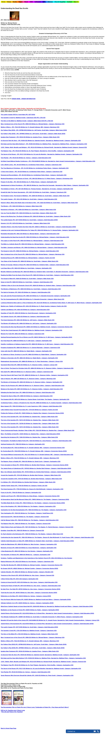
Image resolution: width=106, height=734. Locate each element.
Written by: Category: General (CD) (33, 530)
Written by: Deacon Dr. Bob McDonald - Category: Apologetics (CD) (42, 489)
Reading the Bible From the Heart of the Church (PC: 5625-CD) (20, 275)
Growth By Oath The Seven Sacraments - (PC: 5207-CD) (18, 192)
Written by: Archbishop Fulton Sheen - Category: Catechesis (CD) (41, 164)
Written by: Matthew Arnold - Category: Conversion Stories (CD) (52, 327)
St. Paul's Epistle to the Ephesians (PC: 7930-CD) (16, 534)
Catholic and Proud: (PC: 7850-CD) (11, 496)
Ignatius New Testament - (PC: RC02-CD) (13, 137)
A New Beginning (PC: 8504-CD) (11, 551)
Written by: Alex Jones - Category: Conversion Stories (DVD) (41, 589)
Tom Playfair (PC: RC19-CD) (9, 672)
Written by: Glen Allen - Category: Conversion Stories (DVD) (38, 592)
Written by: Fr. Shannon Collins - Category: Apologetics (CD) (49, 375)
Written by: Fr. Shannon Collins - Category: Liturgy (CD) (40, 365)
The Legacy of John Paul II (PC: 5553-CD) (13, 240)
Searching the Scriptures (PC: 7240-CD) (13, 437)
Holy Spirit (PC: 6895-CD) (9, 371)
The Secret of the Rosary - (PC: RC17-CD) (13, 154)
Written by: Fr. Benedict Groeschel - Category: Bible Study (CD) (44, 299)
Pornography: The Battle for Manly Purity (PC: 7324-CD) (18, 440)
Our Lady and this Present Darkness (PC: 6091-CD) (16, 296)
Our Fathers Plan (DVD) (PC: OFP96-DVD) (13, 644)
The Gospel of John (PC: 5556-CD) (11, 251)
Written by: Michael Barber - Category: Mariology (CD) (48, 254)
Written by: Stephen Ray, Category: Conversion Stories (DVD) (45, 413)
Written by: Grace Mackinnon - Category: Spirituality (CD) (38, 547)
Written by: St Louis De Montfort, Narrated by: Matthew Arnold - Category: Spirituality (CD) (53, 668)
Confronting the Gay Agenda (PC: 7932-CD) (14, 537)
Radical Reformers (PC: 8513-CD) (11, 561)
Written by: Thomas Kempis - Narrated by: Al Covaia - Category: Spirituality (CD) (48, 189)
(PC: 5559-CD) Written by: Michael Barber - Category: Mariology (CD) (43, 124)
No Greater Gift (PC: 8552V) (9, 568)
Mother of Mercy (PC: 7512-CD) (10, 458)
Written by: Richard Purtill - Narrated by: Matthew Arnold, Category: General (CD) (62, 147)
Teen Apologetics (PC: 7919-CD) (11, 513)
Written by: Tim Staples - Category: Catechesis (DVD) (52, 499)
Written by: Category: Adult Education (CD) (37, 292)
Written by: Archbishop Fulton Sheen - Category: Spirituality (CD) (49, 168)
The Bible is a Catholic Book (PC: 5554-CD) (14, 244)
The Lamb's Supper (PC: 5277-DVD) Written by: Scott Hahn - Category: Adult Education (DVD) (29, 627)
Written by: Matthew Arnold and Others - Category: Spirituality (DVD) (50, 599)
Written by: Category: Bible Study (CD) (30, 206)
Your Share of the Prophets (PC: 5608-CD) (14, 261)
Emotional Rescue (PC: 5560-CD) (11, 258)
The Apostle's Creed (7, 117)
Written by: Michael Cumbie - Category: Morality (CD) (37, 572)
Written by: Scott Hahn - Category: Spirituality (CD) (36, 268)
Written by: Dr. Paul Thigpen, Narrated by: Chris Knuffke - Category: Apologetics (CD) (48, 151)
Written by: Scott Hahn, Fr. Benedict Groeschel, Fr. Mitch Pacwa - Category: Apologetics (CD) (54, 617)
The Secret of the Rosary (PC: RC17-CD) (13, 668)
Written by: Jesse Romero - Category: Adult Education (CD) (53, 440)
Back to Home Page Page (8, 728)
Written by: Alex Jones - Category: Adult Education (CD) (40, 582)
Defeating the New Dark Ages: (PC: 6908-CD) (14, 392)
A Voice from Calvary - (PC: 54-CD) (11, 171)
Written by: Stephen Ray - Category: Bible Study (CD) (42, 420)
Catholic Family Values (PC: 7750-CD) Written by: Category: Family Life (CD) (24, 485)
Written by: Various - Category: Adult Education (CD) (35, 157)
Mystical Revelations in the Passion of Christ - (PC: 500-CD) (19, 178)
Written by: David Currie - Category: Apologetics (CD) (44, 461)
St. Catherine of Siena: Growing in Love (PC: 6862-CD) (17, 354)
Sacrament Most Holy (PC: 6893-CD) (12, 365)
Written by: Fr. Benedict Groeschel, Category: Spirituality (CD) (51, 296)
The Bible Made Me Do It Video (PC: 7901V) (14, 503)
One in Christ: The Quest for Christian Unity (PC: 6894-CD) (19, 368)
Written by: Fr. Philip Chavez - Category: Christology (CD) (55, 178)
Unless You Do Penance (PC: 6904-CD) (13, 385)
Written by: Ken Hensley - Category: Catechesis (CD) (37, 561)
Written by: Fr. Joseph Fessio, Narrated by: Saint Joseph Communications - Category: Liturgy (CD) (69, 620)
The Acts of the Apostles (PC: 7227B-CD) (13, 423)
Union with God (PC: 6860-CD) (10, 351)
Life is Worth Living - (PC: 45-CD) (11, 164)
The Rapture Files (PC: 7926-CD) (11, 523)
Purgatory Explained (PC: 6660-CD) (12, 347)
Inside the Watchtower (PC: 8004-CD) (12, 544)
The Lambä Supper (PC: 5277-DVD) (12, 220)
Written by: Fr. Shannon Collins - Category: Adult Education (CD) (44, 385)
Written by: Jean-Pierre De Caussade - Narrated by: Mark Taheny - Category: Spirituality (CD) (60, 185)
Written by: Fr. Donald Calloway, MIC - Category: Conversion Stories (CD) (42, 447)
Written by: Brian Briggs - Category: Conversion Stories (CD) (40, 496)
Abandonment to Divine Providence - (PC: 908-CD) (16, 185)
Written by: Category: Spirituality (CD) (33, 444)
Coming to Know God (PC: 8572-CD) (12, 582)
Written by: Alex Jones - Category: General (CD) (39, 575)
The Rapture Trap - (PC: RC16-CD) (11, 151)
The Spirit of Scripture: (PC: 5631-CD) (12, 292)
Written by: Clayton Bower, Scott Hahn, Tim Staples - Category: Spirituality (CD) (45, 399)
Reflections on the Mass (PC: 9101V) (12, 596)
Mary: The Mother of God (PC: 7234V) (12, 434)
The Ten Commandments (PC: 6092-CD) (13, 299)
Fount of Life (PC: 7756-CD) (9, 492)
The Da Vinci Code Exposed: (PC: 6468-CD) (14, 330)
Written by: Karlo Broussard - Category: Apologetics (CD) (38, 313)
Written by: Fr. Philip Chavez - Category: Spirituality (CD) (39, 182)
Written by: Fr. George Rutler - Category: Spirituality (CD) (60, 230)
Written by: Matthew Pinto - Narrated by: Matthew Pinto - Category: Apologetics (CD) (61, 144)
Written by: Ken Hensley (64, 558)
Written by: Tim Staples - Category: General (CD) (34, 516)
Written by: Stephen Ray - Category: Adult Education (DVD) (42, 434)
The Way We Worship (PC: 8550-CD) (12, 565)
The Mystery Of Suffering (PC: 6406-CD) (13, 323)
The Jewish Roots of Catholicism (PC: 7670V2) (15, 468)
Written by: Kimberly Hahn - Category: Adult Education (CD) (50, 264)
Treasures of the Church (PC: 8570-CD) (13, 575)
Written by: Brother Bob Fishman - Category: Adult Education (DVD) (50, 468)
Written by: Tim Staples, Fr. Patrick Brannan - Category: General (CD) (52, 527)
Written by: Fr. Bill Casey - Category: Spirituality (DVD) (55, 337)
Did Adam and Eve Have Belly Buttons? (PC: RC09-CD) (18, 658)
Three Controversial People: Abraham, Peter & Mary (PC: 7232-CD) (21, 430)
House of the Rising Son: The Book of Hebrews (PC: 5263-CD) (20, 216)
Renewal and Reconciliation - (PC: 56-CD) (13, 175)
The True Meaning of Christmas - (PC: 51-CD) (15, 168)
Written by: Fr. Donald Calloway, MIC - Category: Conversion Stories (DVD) (44, 451)
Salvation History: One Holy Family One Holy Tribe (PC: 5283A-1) (21, 226)
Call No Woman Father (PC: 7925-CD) (12, 520)
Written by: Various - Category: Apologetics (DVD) (38, 603)
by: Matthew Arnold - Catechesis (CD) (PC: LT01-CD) (29, 117)
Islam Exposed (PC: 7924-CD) (10, 516)
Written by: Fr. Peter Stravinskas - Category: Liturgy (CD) (45, 361)
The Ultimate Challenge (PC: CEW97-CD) (13, 617)
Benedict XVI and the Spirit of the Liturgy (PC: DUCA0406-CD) (20, 620)
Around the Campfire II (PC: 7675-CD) (12, 478)
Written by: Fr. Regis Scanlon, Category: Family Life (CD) (49, 306)
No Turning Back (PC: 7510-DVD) (11, 451)
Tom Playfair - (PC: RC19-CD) (10, 157)
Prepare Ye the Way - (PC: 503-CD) (11, 182)
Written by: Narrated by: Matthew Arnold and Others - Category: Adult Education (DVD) (66, 606)
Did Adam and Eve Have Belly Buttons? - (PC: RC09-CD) (18, 144)
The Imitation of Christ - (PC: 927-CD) (12, 189)
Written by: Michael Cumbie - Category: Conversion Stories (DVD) (38, 568)
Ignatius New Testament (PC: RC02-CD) (13, 651)
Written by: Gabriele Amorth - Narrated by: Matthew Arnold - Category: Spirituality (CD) (54, 140)
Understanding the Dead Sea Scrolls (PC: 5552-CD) (16, 237)
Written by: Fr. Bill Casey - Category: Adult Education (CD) (55, 344)
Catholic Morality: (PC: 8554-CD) (11, 572)
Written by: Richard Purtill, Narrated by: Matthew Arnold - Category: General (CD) (61, 661)
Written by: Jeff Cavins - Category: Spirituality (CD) (41, 323)
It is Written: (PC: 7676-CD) (9, 482)
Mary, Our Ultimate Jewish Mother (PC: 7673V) (15, 472)
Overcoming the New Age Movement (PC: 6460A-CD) (17, 327)
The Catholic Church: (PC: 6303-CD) (12, 316)
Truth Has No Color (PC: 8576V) (10, 592)
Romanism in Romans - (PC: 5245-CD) (12, 209)
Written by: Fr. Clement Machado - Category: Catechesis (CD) (41, 347)
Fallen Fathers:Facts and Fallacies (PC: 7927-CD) (16, 527)
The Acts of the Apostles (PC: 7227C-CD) (13, 427)
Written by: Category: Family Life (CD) (46, 409)
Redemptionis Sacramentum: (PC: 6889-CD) (14, 361)
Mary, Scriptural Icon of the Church (11, 124)
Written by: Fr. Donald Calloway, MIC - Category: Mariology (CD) (39, 458)
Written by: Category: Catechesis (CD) (32, 333)
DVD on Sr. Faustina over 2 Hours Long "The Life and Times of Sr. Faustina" (13, 711)
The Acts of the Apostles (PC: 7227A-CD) (13, 420)
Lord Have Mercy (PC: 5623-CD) (11, 268)
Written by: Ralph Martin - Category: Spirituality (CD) (36, 351)
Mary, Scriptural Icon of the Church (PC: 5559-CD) (16, 254)
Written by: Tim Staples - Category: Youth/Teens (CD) (37, 513)
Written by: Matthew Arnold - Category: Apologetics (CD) (45, 330)
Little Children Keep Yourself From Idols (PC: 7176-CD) (18, 409)
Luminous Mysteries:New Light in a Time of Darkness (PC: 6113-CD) (22, 302)
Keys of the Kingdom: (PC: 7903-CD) (12, 506)
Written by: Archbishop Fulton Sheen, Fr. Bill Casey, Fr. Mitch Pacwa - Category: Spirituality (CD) (72, 302)
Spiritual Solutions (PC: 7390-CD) (11, 444)
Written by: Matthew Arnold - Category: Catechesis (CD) (39, 630)
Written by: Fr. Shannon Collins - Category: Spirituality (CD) (44, 382)
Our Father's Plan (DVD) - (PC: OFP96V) (13, 133)
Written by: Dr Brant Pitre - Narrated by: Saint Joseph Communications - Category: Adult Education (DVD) (61, 613)
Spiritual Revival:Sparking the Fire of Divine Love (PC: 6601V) (20, 337)
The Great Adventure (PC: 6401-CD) (12, 320)
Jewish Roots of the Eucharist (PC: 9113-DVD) (15, 613)
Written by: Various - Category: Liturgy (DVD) (37, 596)
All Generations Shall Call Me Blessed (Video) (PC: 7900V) (18, 499)
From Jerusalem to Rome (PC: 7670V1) (13, 465)
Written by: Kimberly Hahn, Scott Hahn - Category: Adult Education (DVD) (51, 541)
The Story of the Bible (7, 121)
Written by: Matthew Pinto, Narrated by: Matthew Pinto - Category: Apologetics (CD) (60, 658)
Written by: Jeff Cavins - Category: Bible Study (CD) (38, 320)
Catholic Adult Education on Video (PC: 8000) (15, 541)
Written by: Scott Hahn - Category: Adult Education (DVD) (40, 220)
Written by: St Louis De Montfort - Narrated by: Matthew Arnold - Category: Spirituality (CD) (54, 154)
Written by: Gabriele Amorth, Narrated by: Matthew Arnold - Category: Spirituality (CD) (53, 654)
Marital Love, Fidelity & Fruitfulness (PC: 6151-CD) (16, 306)
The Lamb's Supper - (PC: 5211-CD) (12, 199)
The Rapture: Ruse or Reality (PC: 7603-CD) (14, 461)
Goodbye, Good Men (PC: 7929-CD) (12, 530)
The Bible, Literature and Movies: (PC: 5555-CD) (15, 247)
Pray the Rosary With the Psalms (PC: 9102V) (15, 599)
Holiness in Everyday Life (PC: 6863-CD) (13, 358)
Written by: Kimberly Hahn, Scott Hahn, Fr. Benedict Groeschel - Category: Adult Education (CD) (59, 271)
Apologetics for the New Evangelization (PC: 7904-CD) (17, 510)
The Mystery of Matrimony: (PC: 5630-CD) (13, 289)
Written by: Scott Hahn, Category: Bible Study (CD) (40, 213)
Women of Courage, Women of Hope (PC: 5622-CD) (16, 264)
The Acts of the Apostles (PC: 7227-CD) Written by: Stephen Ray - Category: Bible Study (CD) (29, 416)
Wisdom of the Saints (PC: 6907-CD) (12, 389)
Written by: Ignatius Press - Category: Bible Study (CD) (43, 137)
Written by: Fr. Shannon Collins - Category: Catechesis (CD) (55, 368)
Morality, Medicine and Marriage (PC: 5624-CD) (15, 271)
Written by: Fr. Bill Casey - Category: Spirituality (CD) (35, 340)
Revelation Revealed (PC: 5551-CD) (12, 233)
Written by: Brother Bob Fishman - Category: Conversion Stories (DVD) (46, 465)
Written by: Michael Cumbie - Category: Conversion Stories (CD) (42, 565)
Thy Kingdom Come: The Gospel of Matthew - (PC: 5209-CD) (19, 195)
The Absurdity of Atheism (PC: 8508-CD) (13, 554)
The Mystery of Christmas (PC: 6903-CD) (13, 382)
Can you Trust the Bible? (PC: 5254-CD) (13, 213)
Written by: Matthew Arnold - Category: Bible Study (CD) (40, 634)
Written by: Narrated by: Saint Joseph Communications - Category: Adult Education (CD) (68, 161)
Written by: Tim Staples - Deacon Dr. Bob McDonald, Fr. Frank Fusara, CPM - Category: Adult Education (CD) (61, 537)
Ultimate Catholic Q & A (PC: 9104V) (12, 603)
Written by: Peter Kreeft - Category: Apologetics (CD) (57, 675)
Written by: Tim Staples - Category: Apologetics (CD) (39, 506)
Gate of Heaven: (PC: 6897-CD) (10, 378)
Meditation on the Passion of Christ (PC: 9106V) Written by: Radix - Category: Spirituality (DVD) (30, 610)
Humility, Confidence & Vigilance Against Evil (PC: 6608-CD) (19, 344)
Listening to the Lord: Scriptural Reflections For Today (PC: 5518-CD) (22, 230)
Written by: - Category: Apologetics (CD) (38, 554)
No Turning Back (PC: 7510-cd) (10, 447)
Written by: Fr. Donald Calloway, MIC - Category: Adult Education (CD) (52, 454)
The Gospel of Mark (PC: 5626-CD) (11, 278)
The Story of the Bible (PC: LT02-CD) (12, 634)
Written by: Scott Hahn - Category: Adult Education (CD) (40, 199)
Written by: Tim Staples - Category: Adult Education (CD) (41, 520)
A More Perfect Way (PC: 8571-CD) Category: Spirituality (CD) (19, 579)
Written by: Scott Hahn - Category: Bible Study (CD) (53, 195)
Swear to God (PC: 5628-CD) (9, 282)
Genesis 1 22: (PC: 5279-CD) (9, 223)
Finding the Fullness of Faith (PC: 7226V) (13, 413)
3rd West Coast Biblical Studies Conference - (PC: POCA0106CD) (21, 161)
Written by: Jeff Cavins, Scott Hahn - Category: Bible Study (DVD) (45, 133)
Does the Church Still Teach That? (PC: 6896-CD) (16, 375)
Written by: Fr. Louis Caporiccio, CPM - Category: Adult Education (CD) (40, 406)
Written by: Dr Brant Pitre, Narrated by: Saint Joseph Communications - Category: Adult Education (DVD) (61, 623)
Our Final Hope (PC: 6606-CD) (10, 340)
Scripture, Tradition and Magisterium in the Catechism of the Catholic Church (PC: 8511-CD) (29, 558)
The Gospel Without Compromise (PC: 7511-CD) (16, 454)
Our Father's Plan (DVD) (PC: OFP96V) (12, 648)
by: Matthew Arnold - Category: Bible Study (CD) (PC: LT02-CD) (33, 121)
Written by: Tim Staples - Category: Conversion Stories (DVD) (46, 503)
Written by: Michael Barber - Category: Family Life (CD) (38, 258)
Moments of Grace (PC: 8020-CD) (11, 547)
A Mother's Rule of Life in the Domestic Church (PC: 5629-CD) (20, 285)
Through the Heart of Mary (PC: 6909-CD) (13, 396)
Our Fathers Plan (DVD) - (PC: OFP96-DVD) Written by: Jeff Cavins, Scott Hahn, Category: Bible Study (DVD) (34, 130)
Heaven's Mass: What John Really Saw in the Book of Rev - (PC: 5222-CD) (23, 202)
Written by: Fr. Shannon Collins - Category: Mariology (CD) (38, 378)
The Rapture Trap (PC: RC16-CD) (11, 665)
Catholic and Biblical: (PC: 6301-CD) (12, 309)
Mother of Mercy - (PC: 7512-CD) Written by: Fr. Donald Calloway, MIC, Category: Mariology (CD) (30, 127)
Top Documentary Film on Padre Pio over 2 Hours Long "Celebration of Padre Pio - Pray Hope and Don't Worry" (35, 707)
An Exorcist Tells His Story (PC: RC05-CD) (14, 654)
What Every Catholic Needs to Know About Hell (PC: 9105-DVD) (20, 606)
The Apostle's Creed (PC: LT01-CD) (11, 630)
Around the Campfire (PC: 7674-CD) (12, 475)
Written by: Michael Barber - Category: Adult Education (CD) (41, 233)
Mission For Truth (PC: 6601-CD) (11, 333)
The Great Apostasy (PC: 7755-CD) (11, 489)
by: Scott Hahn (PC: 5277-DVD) (25, 114)
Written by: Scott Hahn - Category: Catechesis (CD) (50, 192)
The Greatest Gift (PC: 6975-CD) (11, 399)
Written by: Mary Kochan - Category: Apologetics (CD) (40, 544)
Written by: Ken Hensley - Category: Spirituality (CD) (37, 551)
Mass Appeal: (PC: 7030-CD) (9, 406)
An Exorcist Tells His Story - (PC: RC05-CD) (14, 140)
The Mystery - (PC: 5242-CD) (9, 206)
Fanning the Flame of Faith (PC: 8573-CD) (13, 585)
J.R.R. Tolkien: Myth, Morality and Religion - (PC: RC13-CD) (19, 147)
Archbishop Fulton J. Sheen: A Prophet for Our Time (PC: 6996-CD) (21, 402)
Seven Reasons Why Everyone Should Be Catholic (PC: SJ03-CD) (21, 675)
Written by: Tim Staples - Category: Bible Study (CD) (47, 534)
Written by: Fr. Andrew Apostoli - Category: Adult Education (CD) (62, 402)
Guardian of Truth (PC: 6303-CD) (11, 313)
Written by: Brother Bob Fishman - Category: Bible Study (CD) (42, 475)
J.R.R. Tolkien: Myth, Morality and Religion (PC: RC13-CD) (18, 661)
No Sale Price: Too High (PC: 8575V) (12, 589)
